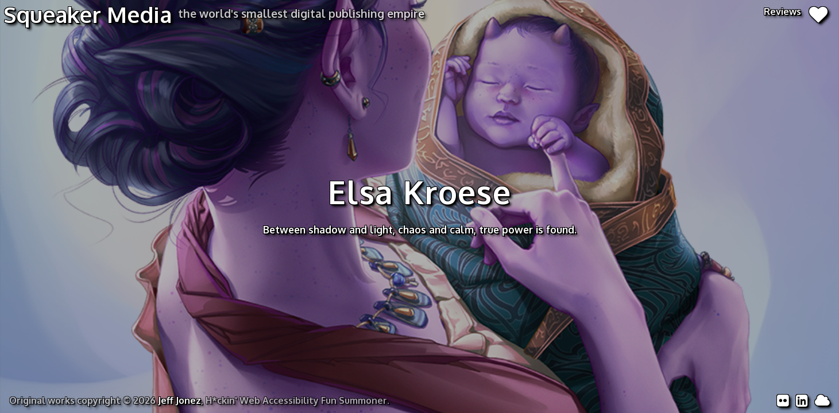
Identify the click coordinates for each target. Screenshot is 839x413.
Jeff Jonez (179, 400)
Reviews (796, 11)
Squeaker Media (87, 14)
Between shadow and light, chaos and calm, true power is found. (420, 229)
